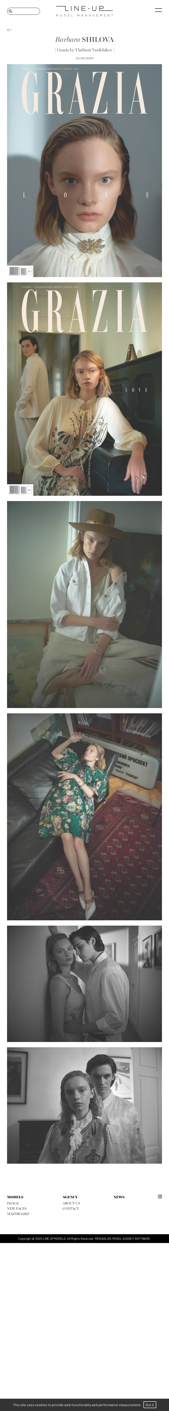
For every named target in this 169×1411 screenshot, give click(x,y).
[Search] (23, 11)
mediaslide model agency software (122, 1238)
